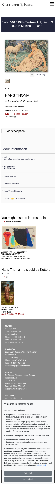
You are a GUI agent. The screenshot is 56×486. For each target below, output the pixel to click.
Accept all (28, 479)
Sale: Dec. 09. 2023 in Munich (28, 24)
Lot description (15, 131)
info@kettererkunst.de (14, 342)
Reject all (28, 473)
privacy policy (42, 465)
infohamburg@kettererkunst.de (17, 366)
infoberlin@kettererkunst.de (16, 389)
